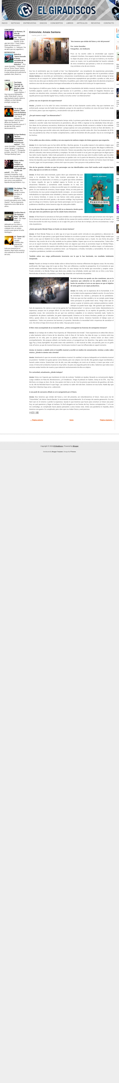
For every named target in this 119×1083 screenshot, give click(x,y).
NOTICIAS (8, 107)
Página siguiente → (107, 420)
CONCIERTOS (9, 29)
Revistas (95, 23)
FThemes (73, 452)
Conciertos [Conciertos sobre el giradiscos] (56, 23)
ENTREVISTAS (9, 52)
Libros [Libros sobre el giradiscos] (69, 23)
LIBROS (7, 80)
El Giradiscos (58, 446)
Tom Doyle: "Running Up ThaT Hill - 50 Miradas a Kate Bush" (19, 86)
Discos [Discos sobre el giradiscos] (43, 23)
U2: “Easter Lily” (20, 236)
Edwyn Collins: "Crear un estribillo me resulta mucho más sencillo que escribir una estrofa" (15, 166)
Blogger (76, 446)
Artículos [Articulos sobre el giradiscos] (82, 23)
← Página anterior (36, 420)
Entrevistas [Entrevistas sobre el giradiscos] (29, 23)
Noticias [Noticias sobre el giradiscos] (15, 23)
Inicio (4, 23)
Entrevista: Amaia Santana (44, 32)
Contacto (109, 23)
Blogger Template (57, 452)
